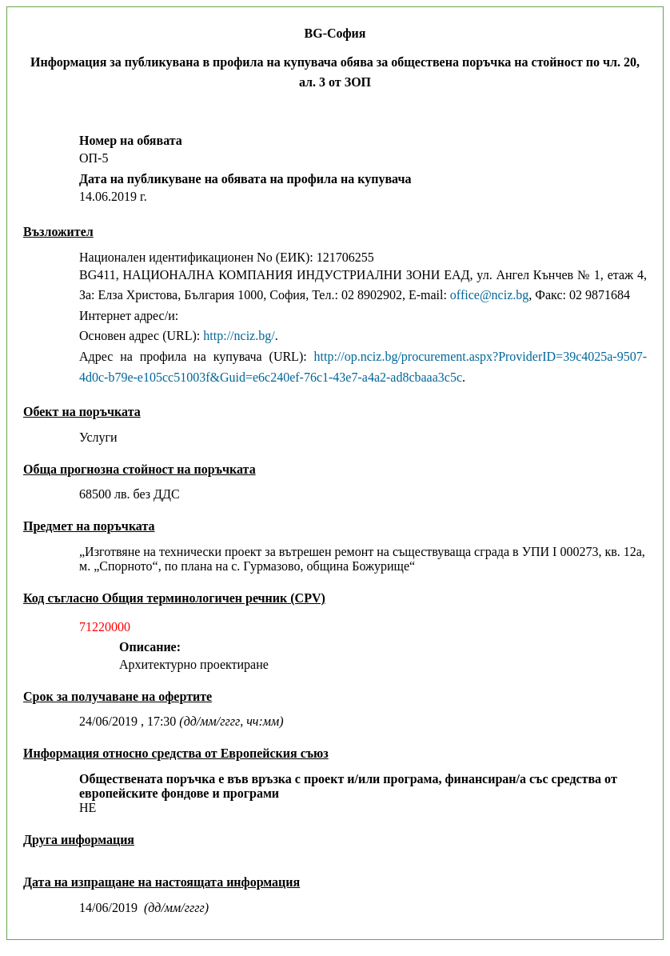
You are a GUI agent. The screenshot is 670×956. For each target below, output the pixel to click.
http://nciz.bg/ (238, 335)
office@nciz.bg (489, 295)
